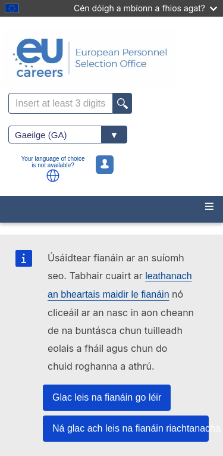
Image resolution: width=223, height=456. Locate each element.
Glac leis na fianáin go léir (106, 397)
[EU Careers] (111, 58)
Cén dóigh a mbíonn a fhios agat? (145, 8)
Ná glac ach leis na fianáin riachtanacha (130, 428)
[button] (53, 175)
